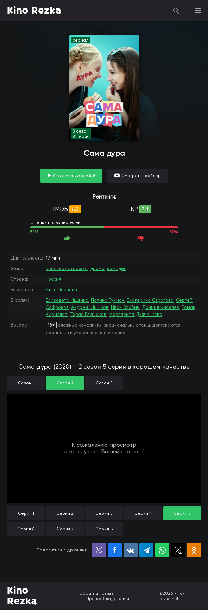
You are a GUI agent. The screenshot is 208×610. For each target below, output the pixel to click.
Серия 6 (26, 528)
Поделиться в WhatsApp (162, 550)
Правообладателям (107, 598)
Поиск (176, 10)
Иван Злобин (125, 307)
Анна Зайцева (61, 289)
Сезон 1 (26, 382)
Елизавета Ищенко (67, 300)
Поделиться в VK (131, 550)
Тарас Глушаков (88, 314)
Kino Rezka (34, 10)
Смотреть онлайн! (74, 175)
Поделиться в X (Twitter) (178, 550)
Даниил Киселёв (160, 307)
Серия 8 (104, 528)
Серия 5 (182, 513)
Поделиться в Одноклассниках (194, 550)
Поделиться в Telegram (146, 550)
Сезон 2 (65, 382)
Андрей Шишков (89, 307)
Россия (53, 279)
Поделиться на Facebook (115, 550)
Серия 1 (26, 513)
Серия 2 (65, 513)
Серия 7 (65, 528)
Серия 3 (104, 513)
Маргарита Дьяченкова (135, 314)
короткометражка (67, 268)
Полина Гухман (107, 300)
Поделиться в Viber (99, 550)
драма (97, 268)
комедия (116, 268)
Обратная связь (96, 593)
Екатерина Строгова (150, 300)
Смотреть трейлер (141, 175)
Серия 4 (143, 513)
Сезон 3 (104, 382)
